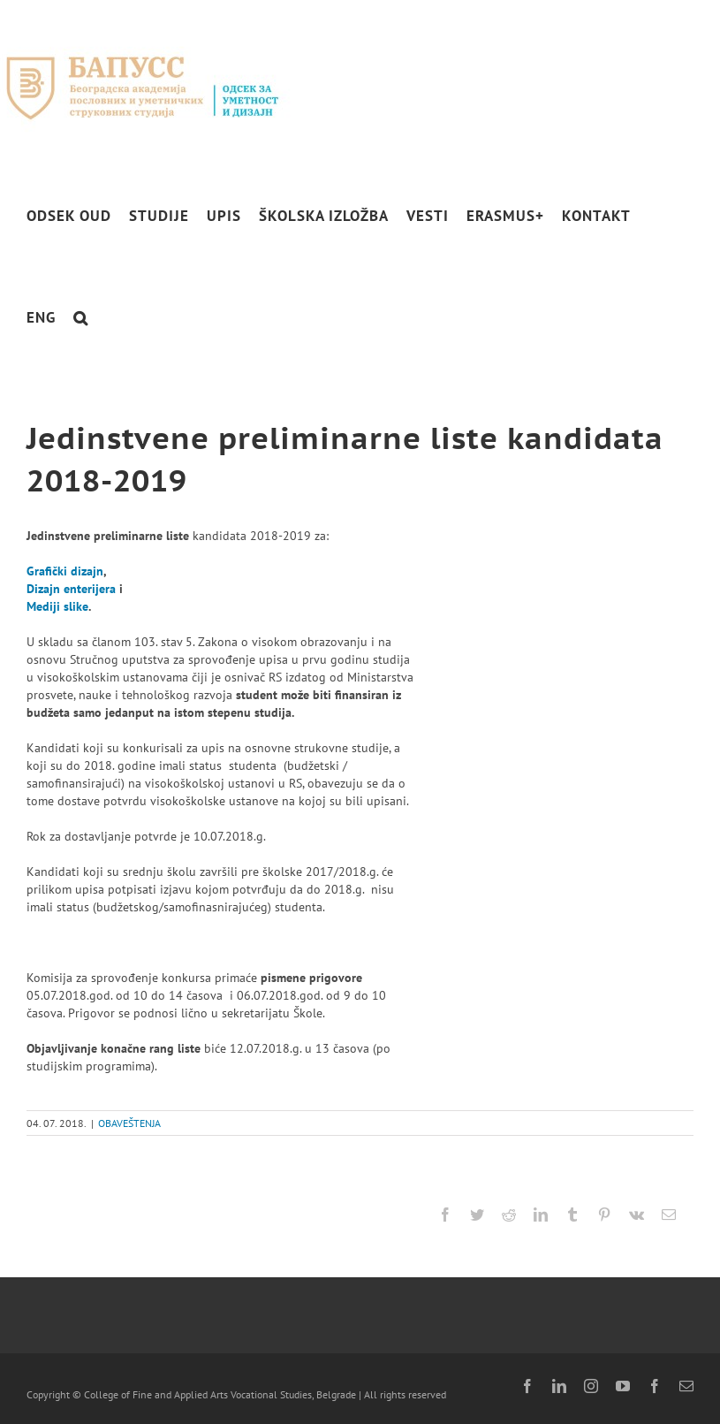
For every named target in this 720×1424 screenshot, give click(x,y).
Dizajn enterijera (71, 589)
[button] (80, 318)
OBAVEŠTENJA (129, 1123)
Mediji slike (57, 606)
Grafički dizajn (65, 571)
